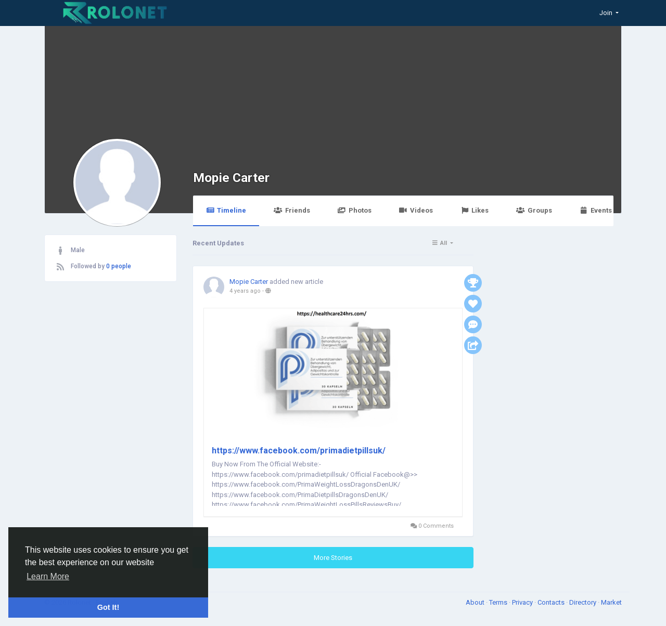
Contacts (551, 602)
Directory (583, 602)
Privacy (523, 602)
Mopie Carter (231, 177)
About (476, 602)
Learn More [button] (48, 576)
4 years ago (245, 291)
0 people (118, 266)
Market (611, 602)
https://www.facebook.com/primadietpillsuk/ (299, 450)
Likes (474, 210)
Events (596, 210)
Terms (499, 602)
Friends (292, 210)
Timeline (226, 210)
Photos (355, 210)
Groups (534, 210)
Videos (416, 210)
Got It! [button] (108, 607)
